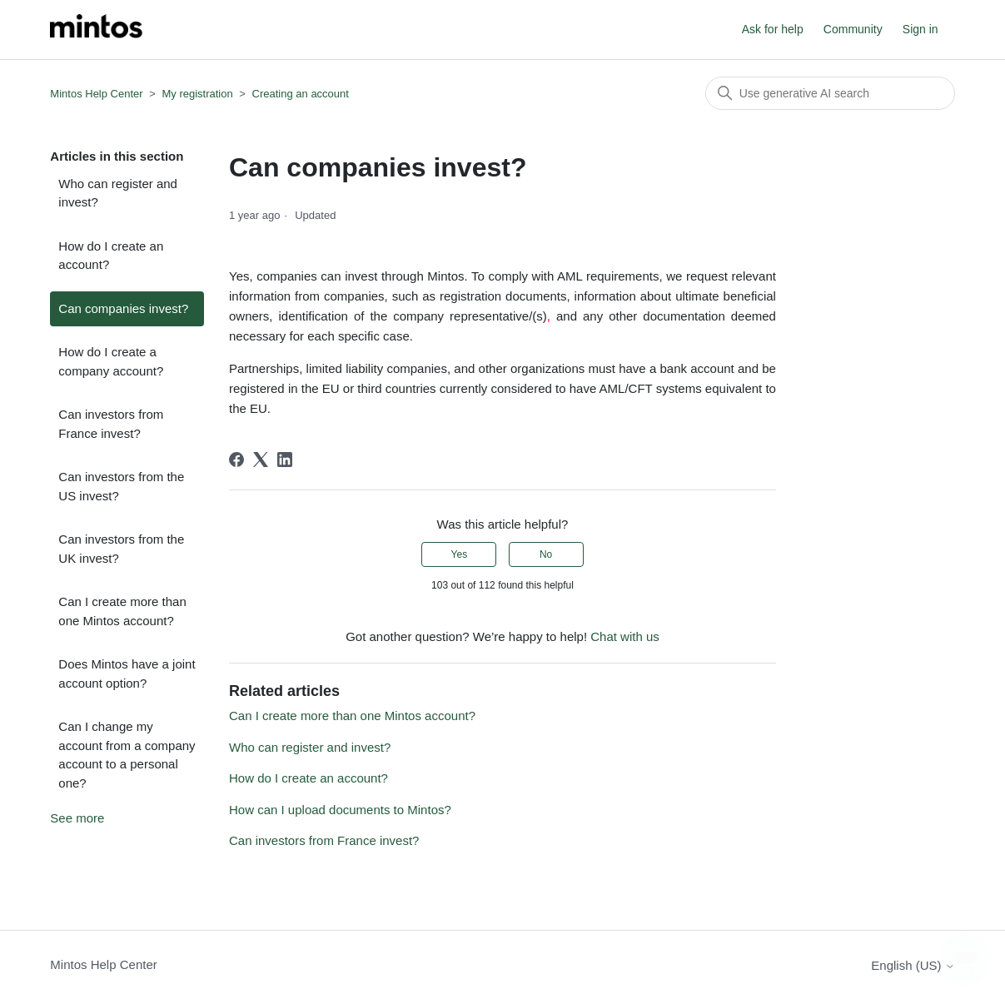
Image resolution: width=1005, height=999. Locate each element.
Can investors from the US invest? (121, 486)
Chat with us (624, 636)
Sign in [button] (920, 29)
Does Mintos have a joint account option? (126, 673)
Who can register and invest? (117, 193)
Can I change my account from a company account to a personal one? (126, 754)
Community (853, 29)
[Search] (830, 93)
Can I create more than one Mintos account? (122, 611)
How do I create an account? (110, 255)
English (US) (912, 965)
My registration (197, 93)
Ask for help (773, 29)
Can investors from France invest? (110, 423)
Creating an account (300, 93)
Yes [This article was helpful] (459, 554)
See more (77, 818)
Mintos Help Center (96, 93)
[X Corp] (260, 459)
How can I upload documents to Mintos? (340, 810)
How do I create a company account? (110, 361)
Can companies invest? (123, 308)
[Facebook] (236, 459)
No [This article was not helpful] (546, 554)
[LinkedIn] (284, 459)
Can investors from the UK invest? (121, 548)
